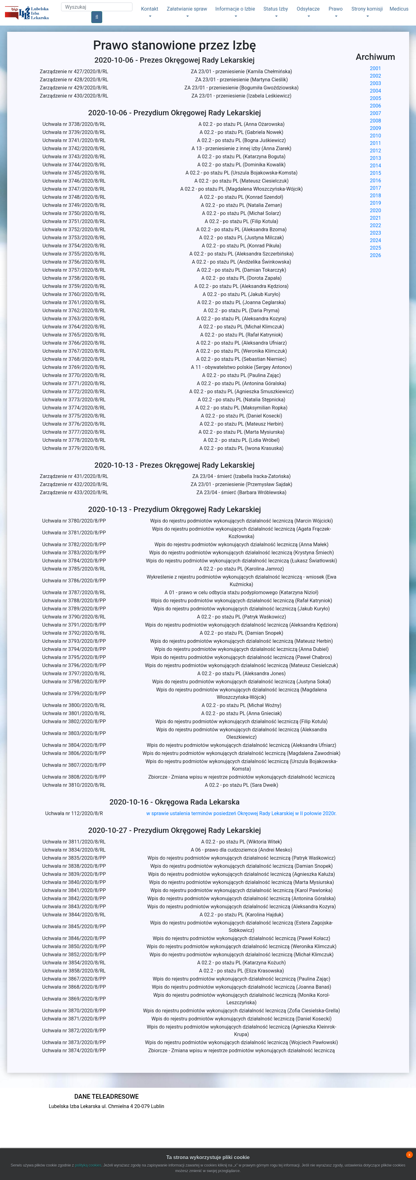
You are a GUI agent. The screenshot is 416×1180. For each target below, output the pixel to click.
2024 (375, 240)
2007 (375, 113)
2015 (375, 173)
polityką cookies (88, 1165)
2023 (375, 233)
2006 (375, 106)
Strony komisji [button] (367, 9)
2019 (375, 203)
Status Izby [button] (276, 9)
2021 (375, 218)
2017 (375, 188)
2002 (375, 76)
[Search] (96, 6)
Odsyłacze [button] (308, 9)
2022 (375, 225)
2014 (375, 166)
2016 (375, 181)
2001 (375, 68)
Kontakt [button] (149, 9)
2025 (375, 248)
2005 (375, 98)
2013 (375, 158)
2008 (375, 121)
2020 (375, 210)
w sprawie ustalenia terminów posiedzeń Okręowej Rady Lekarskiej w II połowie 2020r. (241, 813)
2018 (375, 195)
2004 (375, 91)
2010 (375, 136)
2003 (375, 83)
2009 (375, 128)
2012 (375, 151)
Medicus (399, 9)
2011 (375, 143)
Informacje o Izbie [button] (235, 9)
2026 (375, 255)
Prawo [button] (336, 9)
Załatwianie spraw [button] (187, 9)
